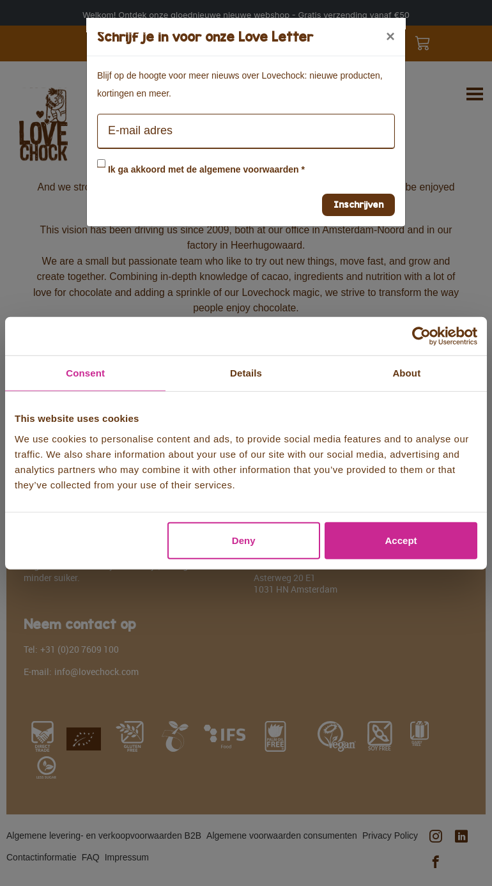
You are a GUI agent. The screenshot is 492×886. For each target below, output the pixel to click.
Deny (244, 539)
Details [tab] (246, 373)
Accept (401, 539)
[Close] (390, 36)
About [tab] (406, 373)
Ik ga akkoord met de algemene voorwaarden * (206, 169)
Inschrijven (358, 204)
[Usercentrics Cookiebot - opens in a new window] (421, 336)
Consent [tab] (85, 373)
